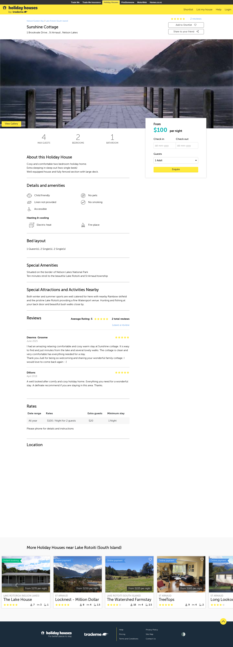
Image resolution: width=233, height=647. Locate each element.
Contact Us (151, 639)
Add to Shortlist (186, 25)
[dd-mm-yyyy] (165, 145)
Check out (182, 139)
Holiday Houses (111, 2)
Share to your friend (186, 31)
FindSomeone (127, 2)
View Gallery (11, 124)
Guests (158, 153)
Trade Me (75, 2)
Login (228, 9)
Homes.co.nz (156, 2)
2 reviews (195, 18)
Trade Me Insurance (92, 2)
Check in (159, 139)
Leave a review (120, 325)
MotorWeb (142, 2)
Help (121, 630)
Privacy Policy (152, 630)
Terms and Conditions (128, 639)
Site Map (149, 634)
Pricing (122, 634)
